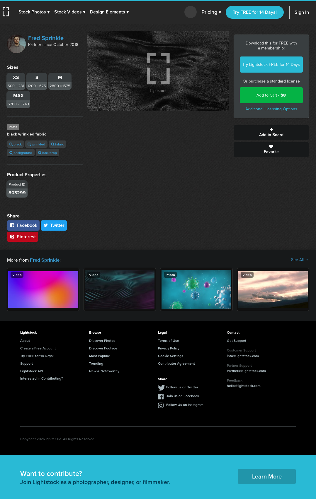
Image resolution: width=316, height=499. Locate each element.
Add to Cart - (271, 95)
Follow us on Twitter (182, 386)
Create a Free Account (38, 347)
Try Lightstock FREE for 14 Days (271, 64)
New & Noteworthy (104, 370)
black (15, 144)
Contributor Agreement (176, 363)
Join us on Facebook (182, 395)
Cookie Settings (170, 355)
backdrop (47, 152)
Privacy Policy (168, 347)
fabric (57, 144)
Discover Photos (102, 340)
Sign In (302, 12)
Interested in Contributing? (41, 377)
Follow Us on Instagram (184, 404)
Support (26, 363)
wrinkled (36, 144)
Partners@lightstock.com (246, 370)
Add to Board (271, 133)
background (20, 152)
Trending (96, 363)
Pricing (211, 12)
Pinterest (22, 236)
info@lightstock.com (243, 355)
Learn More (267, 476)
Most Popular (99, 355)
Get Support (236, 340)
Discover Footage (103, 347)
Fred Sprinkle (46, 38)
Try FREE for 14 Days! (255, 12)
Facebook (23, 225)
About (25, 340)
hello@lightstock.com (244, 385)
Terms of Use (168, 340)
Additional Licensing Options (271, 109)
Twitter (54, 225)
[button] (34, 12)
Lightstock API (31, 370)
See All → (300, 260)
